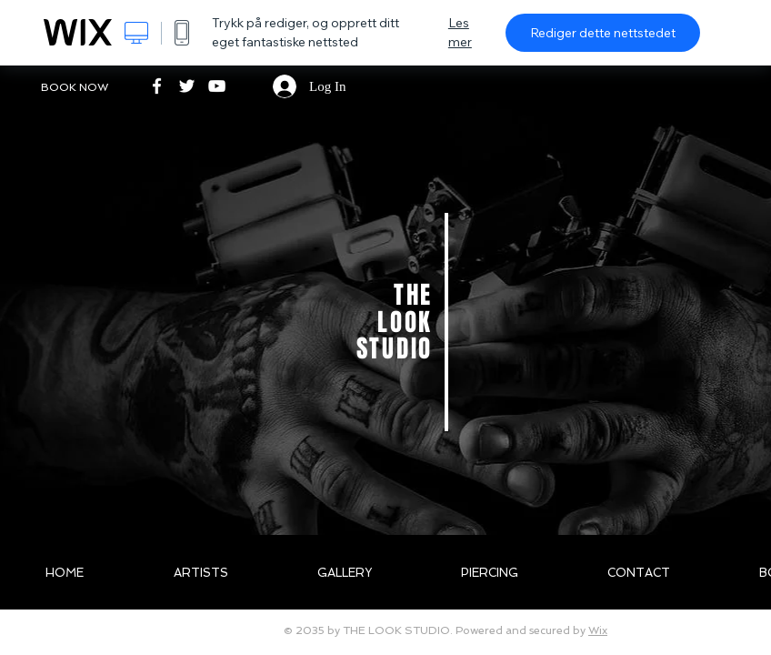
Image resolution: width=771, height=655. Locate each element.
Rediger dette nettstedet (603, 33)
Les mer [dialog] (460, 32)
